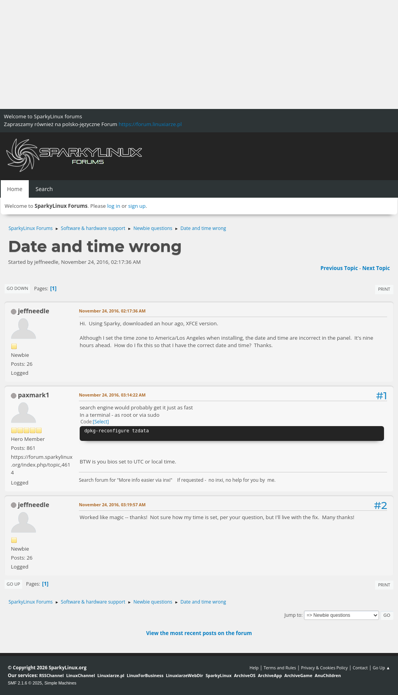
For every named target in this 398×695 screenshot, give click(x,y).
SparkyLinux (219, 675)
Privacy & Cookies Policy (324, 667)
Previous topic (339, 268)
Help (254, 667)
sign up (137, 205)
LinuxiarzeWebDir (184, 675)
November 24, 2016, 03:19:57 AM (112, 504)
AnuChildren (328, 675)
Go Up (13, 584)
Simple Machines (60, 683)
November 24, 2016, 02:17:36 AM (112, 311)
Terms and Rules (280, 667)
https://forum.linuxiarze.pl (150, 124)
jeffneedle (33, 311)
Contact (360, 667)
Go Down (17, 288)
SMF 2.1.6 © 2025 (25, 683)
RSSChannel (51, 675)
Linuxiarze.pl (111, 675)
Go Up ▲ (381, 667)
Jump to (293, 615)
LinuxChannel (80, 675)
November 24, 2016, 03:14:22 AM (112, 395)
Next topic (376, 268)
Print (384, 289)
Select (100, 421)
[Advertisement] (199, 54)
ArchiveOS (244, 675)
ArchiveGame (298, 675)
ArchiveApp (270, 675)
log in (113, 205)
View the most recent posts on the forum (199, 633)
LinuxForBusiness (145, 675)
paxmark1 (33, 395)
